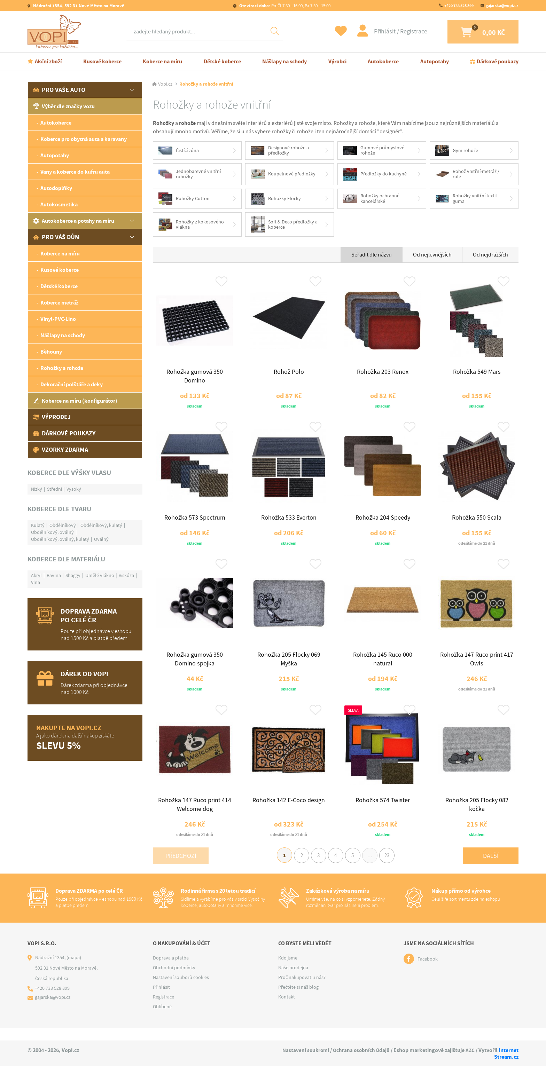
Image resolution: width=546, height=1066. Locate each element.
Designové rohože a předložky (280, 151)
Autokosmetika (59, 204)
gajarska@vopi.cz (502, 5)
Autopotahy (434, 61)
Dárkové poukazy (497, 61)
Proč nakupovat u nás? (302, 990)
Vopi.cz (165, 84)
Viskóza (126, 575)
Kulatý (38, 525)
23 (391, 867)
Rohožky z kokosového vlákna (191, 225)
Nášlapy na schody (284, 61)
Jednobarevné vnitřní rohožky (189, 174)
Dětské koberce (222, 61)
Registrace (404, 31)
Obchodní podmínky (174, 980)
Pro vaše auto (59, 90)
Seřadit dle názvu (371, 256)
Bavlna (54, 575)
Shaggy (72, 575)
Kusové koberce (102, 61)
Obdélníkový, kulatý (101, 525)
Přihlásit (375, 31)
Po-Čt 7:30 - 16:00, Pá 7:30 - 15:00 (284, 6)
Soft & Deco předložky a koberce (284, 225)
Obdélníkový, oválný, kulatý (60, 539)
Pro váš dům (56, 237)
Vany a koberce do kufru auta (75, 171)
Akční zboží (48, 61)
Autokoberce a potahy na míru (73, 220)
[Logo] (56, 32)
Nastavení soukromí (303, 1050)
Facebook (428, 971)
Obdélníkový (62, 525)
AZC (470, 1050)
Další (491, 867)
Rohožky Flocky (276, 199)
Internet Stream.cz (506, 1053)
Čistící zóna (178, 151)
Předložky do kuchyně (375, 174)
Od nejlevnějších (432, 256)
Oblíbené (162, 1019)
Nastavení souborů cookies (181, 990)
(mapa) (74, 970)
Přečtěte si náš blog (298, 999)
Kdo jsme (287, 970)
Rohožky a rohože (61, 368)
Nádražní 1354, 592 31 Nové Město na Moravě (78, 6)
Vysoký (74, 489)
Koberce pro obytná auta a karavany (83, 139)
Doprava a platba (171, 970)
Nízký (36, 489)
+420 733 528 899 (459, 5)
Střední (54, 489)
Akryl (36, 575)
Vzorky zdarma (60, 449)
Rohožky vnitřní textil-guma (466, 199)
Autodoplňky (56, 188)
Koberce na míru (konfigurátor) (75, 400)
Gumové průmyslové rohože (373, 151)
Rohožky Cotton (184, 199)
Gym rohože (456, 150)
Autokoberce (383, 61)
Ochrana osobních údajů (360, 1050)
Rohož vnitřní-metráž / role (467, 175)
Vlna (35, 582)
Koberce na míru (162, 61)
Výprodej (52, 417)
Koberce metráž (59, 302)
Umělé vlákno (99, 575)
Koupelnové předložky (283, 174)
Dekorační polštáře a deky (71, 384)
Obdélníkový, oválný (52, 532)
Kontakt (286, 1009)
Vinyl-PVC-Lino (58, 319)
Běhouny (51, 351)
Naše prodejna (293, 980)
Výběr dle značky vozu (64, 106)
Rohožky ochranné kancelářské (371, 199)
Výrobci (337, 61)
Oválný (101, 539)
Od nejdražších (490, 256)
